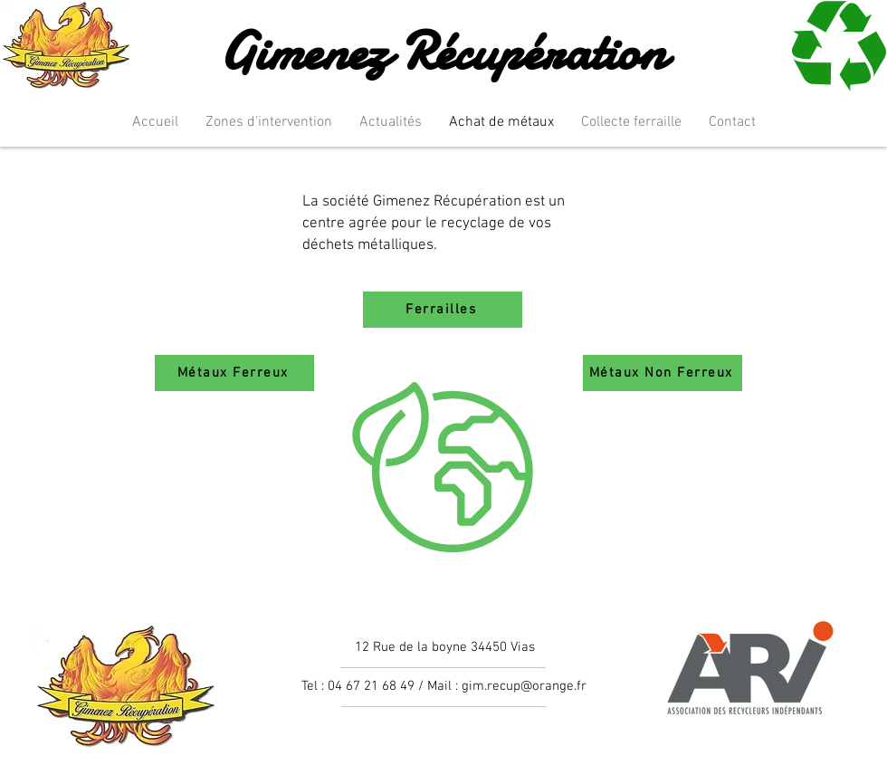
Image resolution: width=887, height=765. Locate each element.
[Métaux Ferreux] (234, 373)
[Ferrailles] (442, 310)
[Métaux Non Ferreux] (662, 373)
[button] (269, 123)
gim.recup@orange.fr (524, 686)
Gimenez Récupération (442, 51)
